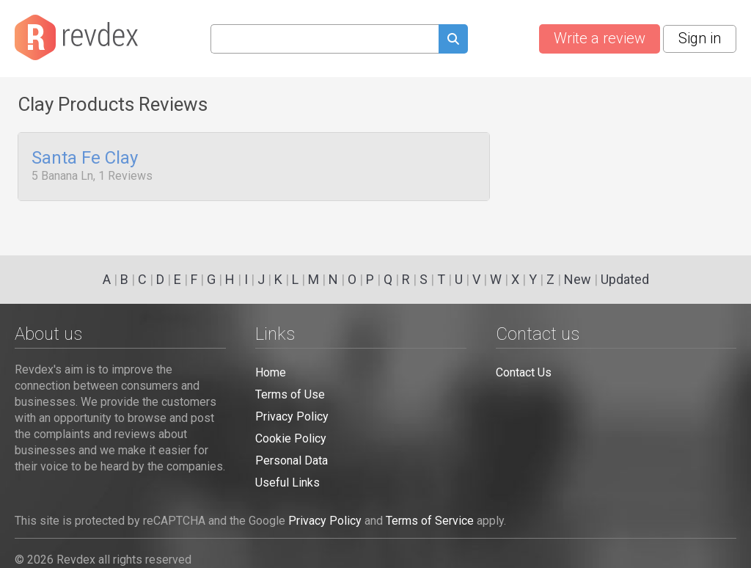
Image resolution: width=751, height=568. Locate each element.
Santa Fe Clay (85, 158)
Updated (625, 279)
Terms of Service (430, 521)
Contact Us (524, 372)
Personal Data (291, 460)
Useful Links (287, 482)
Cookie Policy (290, 438)
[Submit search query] (453, 41)
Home (270, 372)
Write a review (599, 38)
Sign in (699, 38)
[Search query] (324, 39)
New (577, 279)
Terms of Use (290, 394)
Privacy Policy (292, 416)
